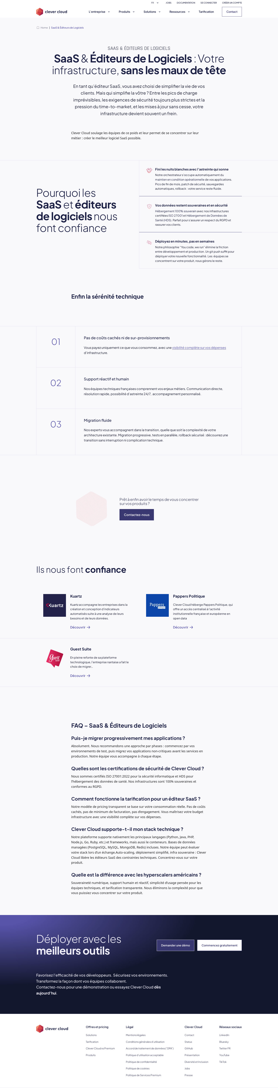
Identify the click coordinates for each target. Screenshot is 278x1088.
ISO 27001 (175, 215)
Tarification (206, 11)
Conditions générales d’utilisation (145, 1041)
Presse (189, 1075)
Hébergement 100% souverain (175, 211)
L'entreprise (100, 11)
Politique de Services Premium (143, 1075)
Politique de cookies (137, 1068)
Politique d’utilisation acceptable (145, 1055)
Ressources (180, 11)
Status (188, 1041)
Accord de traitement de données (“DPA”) (150, 1048)
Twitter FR (224, 1048)
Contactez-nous (136, 515)
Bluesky (224, 1041)
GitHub (189, 1048)
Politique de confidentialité (141, 1061)
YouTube (224, 1055)
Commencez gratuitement (219, 945)
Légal (129, 1027)
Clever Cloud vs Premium (100, 1048)
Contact (231, 11)
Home (44, 27)
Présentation (192, 1055)
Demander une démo (175, 945)
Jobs (187, 1068)
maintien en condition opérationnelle (179, 179)
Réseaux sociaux (230, 1027)
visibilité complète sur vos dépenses (199, 347)
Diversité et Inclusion (196, 1061)
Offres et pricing (97, 1027)
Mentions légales (136, 1035)
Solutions (152, 11)
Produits (127, 11)
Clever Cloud (193, 1027)
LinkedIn (224, 1035)
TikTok (223, 1061)
